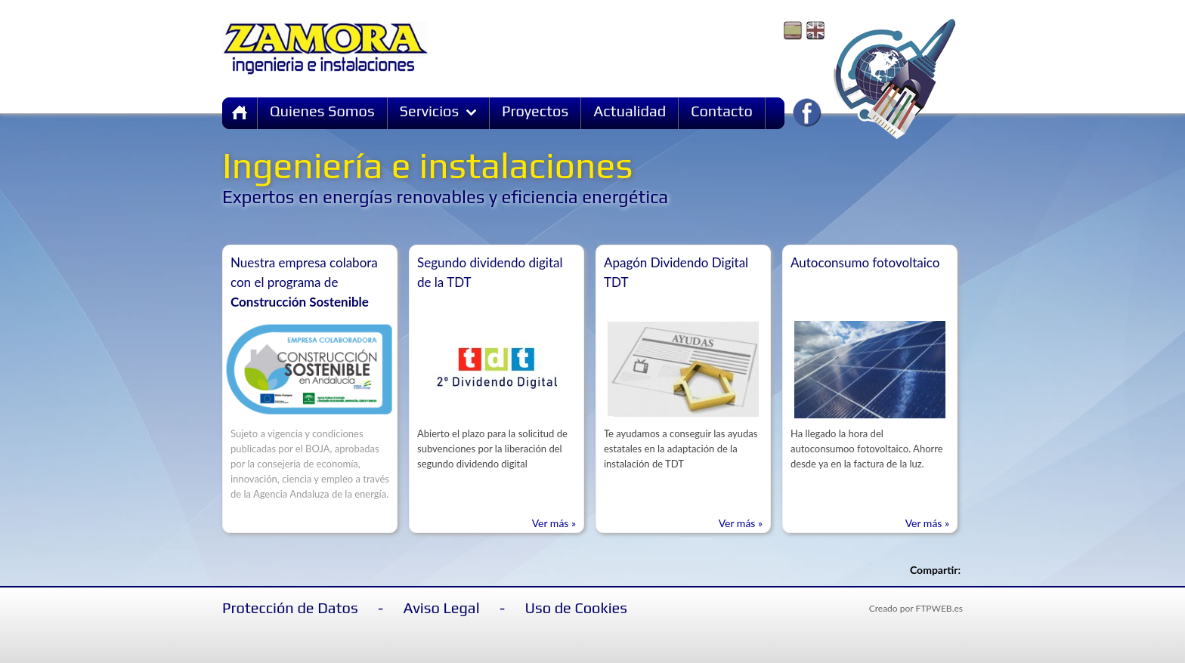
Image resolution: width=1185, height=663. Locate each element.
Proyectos (535, 110)
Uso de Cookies (576, 607)
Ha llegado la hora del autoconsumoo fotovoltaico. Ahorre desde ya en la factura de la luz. (867, 448)
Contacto (722, 110)
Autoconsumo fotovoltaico (865, 262)
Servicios (439, 110)
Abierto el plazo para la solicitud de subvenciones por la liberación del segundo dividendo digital (492, 448)
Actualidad (629, 110)
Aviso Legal (442, 607)
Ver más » (554, 523)
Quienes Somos (322, 110)
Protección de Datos (290, 607)
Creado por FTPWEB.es (916, 608)
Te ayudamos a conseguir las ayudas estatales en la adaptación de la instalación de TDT (680, 448)
